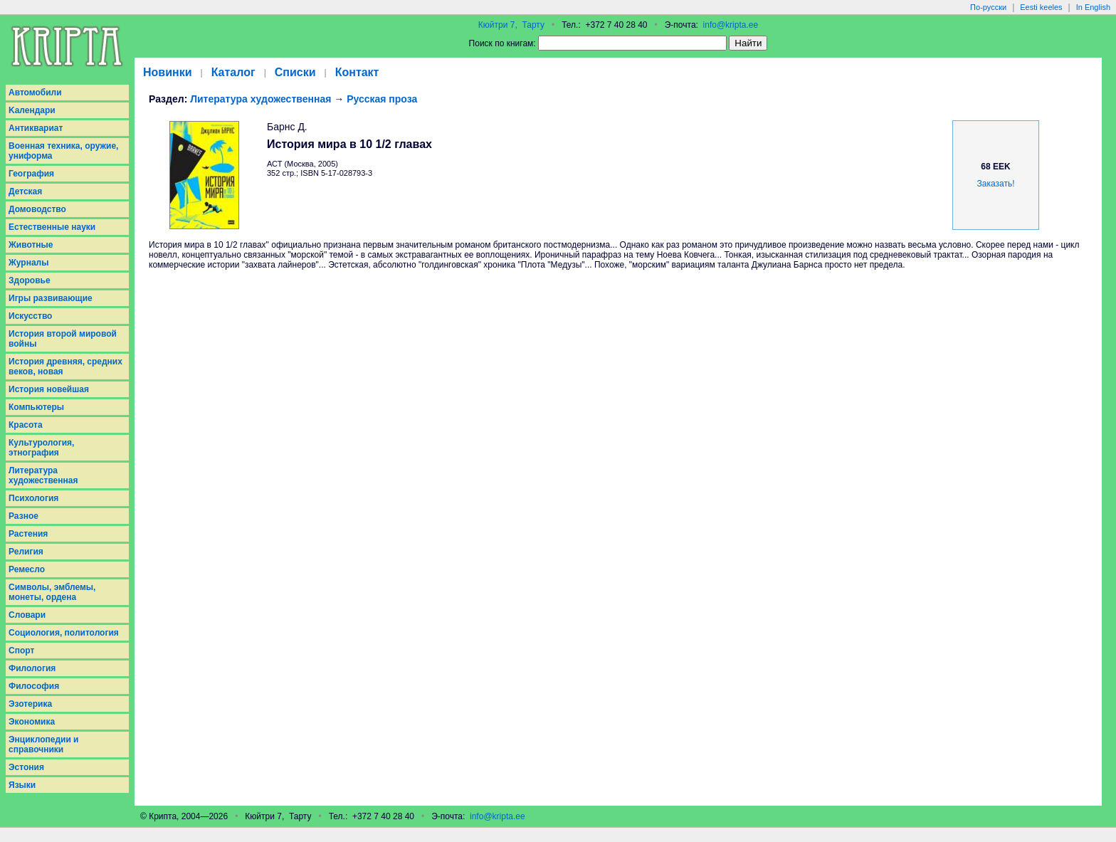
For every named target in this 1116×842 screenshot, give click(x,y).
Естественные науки (52, 227)
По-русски (988, 7)
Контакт (357, 72)
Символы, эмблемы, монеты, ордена (52, 592)
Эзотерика (30, 704)
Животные (31, 245)
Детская (25, 191)
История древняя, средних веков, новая (65, 367)
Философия (34, 686)
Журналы (28, 263)
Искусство (30, 316)
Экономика (32, 722)
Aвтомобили (35, 93)
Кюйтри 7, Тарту (511, 25)
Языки (22, 785)
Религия (26, 552)
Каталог (233, 72)
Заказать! (996, 184)
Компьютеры (36, 407)
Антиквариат (36, 128)
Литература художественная (43, 475)
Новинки (167, 72)
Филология (32, 668)
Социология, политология (64, 633)
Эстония (26, 767)
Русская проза (382, 99)
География (31, 174)
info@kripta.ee (731, 25)
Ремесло (27, 569)
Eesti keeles (1041, 7)
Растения (28, 534)
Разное (23, 516)
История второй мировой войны (63, 339)
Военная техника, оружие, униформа (63, 151)
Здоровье (30, 280)
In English (1093, 7)
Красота (26, 425)
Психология (33, 498)
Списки (295, 72)
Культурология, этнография (41, 448)
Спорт (21, 651)
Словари (27, 615)
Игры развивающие (51, 298)
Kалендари (32, 110)
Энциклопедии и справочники (44, 744)
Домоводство (37, 209)
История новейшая (49, 389)
